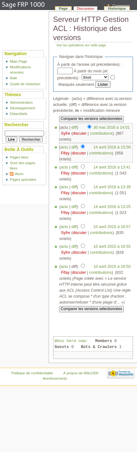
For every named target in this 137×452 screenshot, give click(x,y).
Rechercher (16, 124)
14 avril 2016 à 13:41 (112, 167)
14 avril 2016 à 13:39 (112, 187)
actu (64, 147)
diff (74, 127)
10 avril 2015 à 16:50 (112, 266)
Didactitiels (18, 114)
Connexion (121, 6)
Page (63, 8)
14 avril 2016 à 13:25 (112, 207)
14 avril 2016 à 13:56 (112, 147)
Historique (117, 8)
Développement (22, 108)
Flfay (65, 153)
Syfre (65, 133)
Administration (21, 102)
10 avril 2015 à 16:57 (112, 227)
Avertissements (55, 378)
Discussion (85, 8)
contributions (101, 133)
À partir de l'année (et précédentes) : (89, 64)
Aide (13, 78)
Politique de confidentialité (32, 373)
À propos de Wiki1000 (80, 373)
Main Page (18, 61)
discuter (79, 133)
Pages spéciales (23, 179)
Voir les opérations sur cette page (81, 45)
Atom (19, 174)
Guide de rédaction (25, 84)
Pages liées (19, 157)
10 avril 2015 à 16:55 (112, 246)
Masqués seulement (76, 84)
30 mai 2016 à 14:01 (111, 127)
